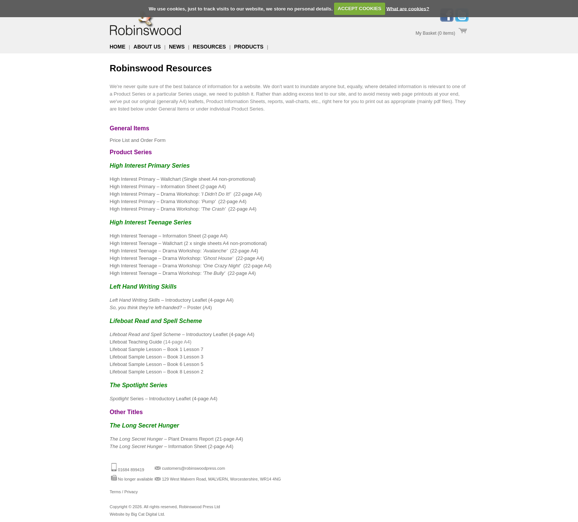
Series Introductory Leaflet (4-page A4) (163, 398)
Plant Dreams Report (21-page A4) (176, 439)
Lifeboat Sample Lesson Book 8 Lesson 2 (157, 372)
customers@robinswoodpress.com (193, 468)
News (177, 47)
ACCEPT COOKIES (359, 8)
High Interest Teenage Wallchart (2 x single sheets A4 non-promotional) (188, 243)
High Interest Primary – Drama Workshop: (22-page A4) (186, 194)
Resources (209, 47)
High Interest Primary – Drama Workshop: (178, 201)
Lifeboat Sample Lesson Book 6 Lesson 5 (157, 364)
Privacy (131, 492)
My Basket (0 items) (435, 33)
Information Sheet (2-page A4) (172, 446)
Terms (115, 492)
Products (249, 47)
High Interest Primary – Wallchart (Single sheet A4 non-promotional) (183, 179)
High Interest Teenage (184, 251)
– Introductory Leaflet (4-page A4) (172, 300)
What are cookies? (407, 8)
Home (118, 47)
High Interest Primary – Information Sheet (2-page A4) (168, 186)
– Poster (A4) (161, 307)
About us (147, 47)
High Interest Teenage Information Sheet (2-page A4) (169, 236)
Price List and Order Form (138, 140)
